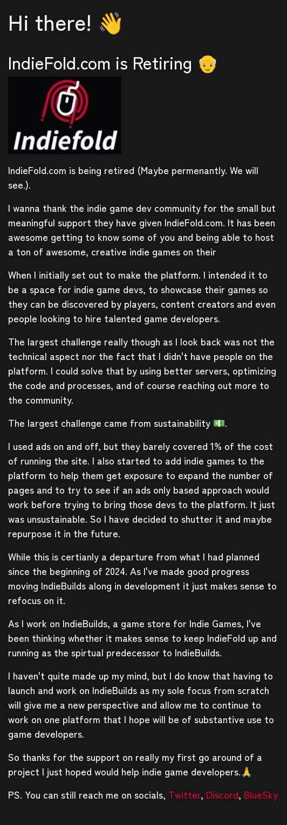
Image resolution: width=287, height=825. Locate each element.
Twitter (184, 794)
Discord (222, 794)
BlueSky (261, 794)
